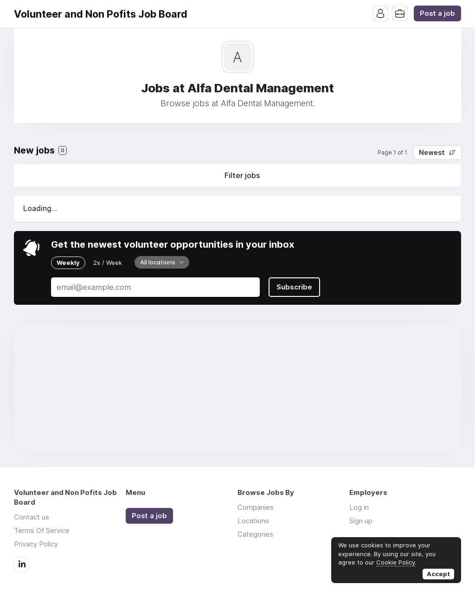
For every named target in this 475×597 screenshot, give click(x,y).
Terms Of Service (42, 530)
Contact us (31, 517)
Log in (359, 507)
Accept (438, 574)
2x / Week (107, 262)
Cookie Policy (395, 562)
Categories (255, 534)
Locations (253, 520)
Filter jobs (242, 175)
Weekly (68, 262)
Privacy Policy (36, 543)
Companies (256, 507)
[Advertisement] (237, 388)
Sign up (360, 520)
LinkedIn (22, 564)
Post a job (437, 13)
